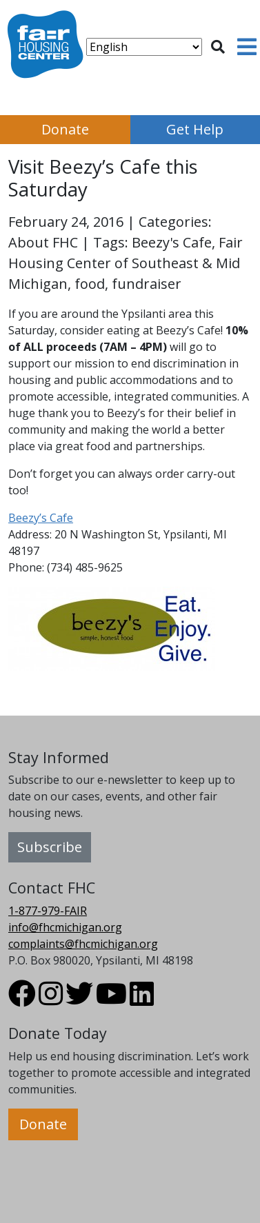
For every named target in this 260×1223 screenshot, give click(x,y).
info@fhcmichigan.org (65, 927)
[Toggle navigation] (247, 47)
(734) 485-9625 (85, 567)
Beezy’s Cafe (40, 517)
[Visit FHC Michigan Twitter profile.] (79, 999)
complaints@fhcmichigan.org (83, 943)
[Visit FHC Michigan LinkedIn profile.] (142, 999)
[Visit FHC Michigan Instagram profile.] (51, 999)
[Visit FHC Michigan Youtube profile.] (111, 999)
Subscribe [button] (49, 847)
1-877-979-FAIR (47, 910)
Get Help (194, 129)
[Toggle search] (218, 47)
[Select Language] (144, 47)
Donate (65, 129)
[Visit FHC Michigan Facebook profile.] (22, 999)
